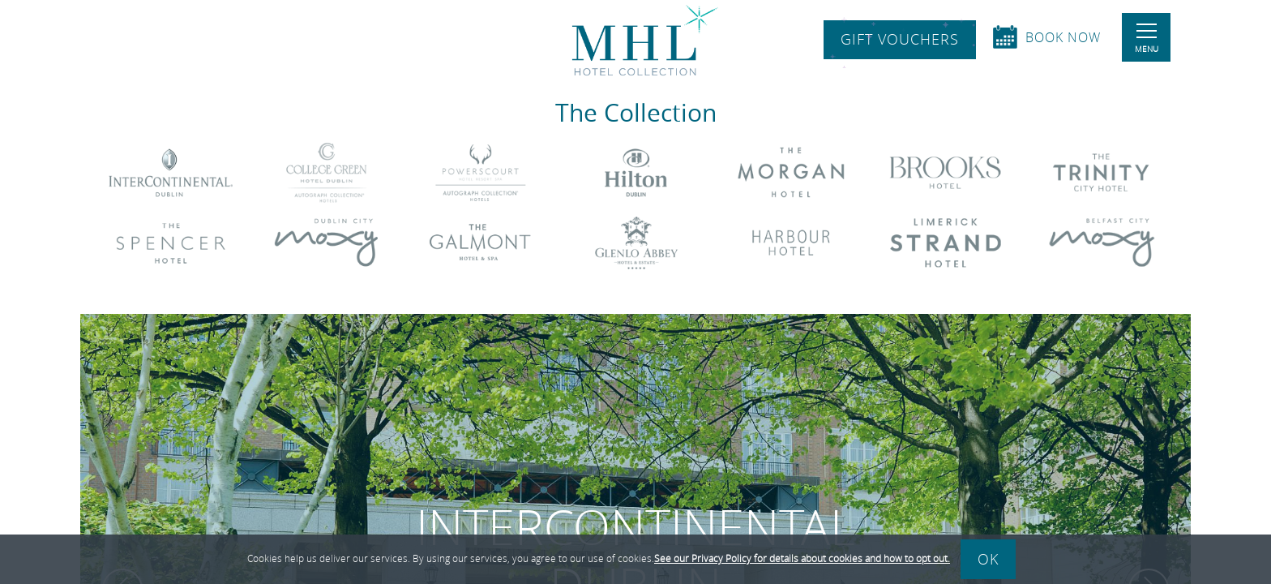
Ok (988, 559)
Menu (1146, 39)
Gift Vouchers (900, 39)
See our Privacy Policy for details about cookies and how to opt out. (802, 558)
